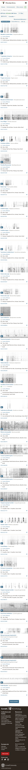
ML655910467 (4, 281)
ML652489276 (4, 441)
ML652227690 (4, 554)
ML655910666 (4, 260)
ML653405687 (4, 418)
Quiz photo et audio (19, 725)
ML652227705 (4, 532)
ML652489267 (4, 488)
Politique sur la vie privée (20, 748)
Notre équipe (4, 748)
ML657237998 (4, 64)
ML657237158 (4, 85)
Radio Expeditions (5, 720)
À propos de (5, 744)
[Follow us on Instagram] (8, 759)
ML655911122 (4, 194)
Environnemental (11, 7)
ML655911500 (4, 172)
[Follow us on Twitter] (5, 759)
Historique (3, 746)
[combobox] (15, 10)
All (25, 7)
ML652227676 (4, 576)
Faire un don (5, 753)
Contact (3, 749)
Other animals (19, 7)
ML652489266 (4, 465)
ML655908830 (4, 325)
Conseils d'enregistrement (21, 716)
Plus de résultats (14, 701)
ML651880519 (4, 599)
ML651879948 (4, 621)
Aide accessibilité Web (20, 746)
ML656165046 (4, 151)
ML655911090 (4, 238)
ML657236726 (4, 107)
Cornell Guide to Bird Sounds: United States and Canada (6, 717)
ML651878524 (4, 646)
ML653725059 (4, 349)
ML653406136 (4, 396)
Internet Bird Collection (6, 721)
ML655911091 (4, 216)
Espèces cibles (18, 724)
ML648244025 (4, 695)
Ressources (18, 712)
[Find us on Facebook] (2, 759)
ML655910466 (4, 303)
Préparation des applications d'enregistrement (19, 731)
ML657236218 (4, 129)
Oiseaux (3, 7)
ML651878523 (4, 671)
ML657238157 (4, 42)
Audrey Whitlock (6, 36)
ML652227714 (4, 510)
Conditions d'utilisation (20, 750)
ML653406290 (4, 370)
